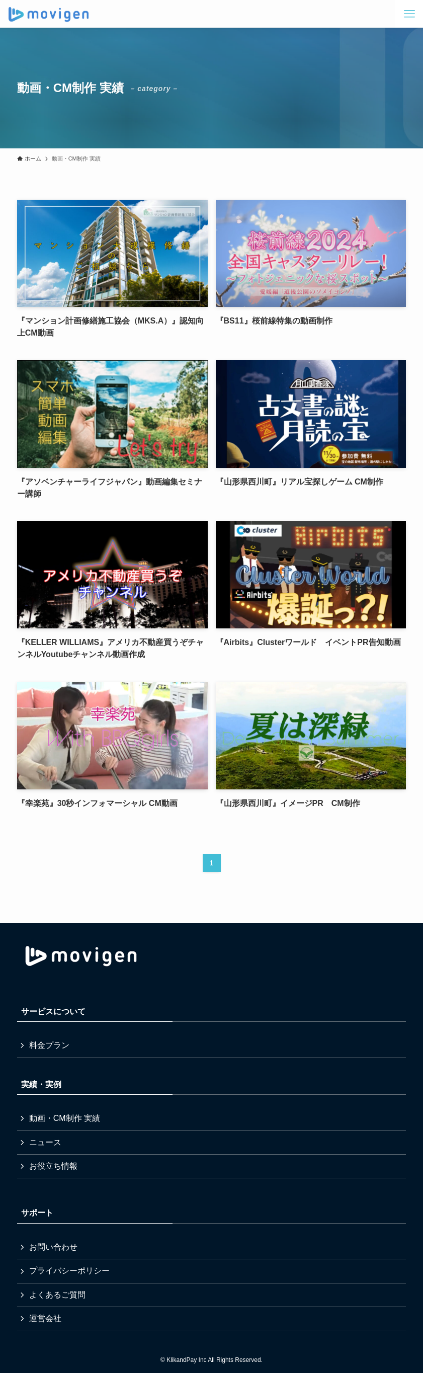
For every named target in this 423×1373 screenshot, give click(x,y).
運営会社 (45, 1318)
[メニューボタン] (409, 14)
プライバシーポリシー (69, 1270)
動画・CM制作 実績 (64, 1118)
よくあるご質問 (57, 1294)
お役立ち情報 (53, 1166)
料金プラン (49, 1045)
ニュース (45, 1142)
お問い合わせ (53, 1247)
